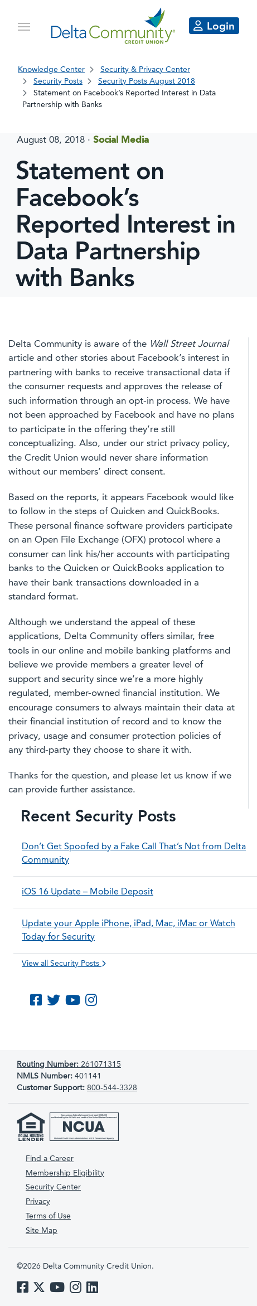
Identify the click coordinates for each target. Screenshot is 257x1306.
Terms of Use (48, 1216)
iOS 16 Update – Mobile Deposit (87, 892)
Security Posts (58, 81)
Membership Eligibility (65, 1173)
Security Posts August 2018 (146, 81)
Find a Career (50, 1159)
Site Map (41, 1231)
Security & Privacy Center (145, 70)
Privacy (38, 1202)
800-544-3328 (112, 1088)
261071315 (69, 1064)
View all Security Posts (64, 964)
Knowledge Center (51, 70)
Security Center (53, 1187)
